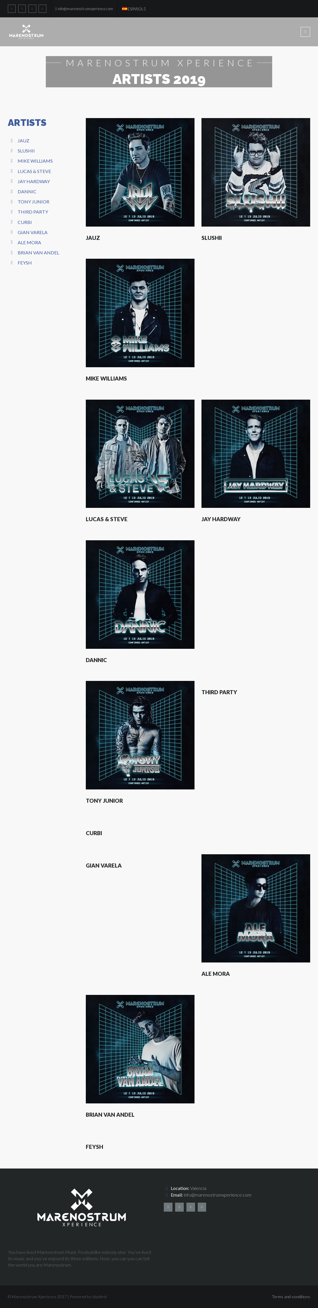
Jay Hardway (34, 181)
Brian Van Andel (38, 252)
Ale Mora (29, 242)
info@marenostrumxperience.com (217, 1194)
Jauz (23, 140)
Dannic (27, 191)
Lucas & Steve (34, 171)
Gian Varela (33, 232)
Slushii (26, 150)
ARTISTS (27, 122)
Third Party (33, 211)
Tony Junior (33, 201)
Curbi (25, 222)
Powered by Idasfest (88, 1296)
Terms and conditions (291, 1296)
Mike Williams (35, 161)
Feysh (25, 262)
